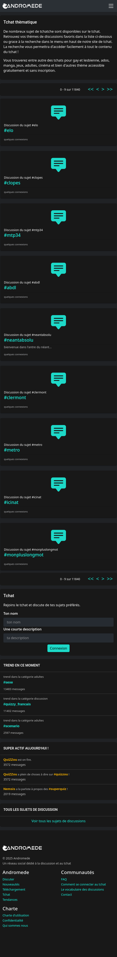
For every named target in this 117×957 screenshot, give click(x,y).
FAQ (64, 879)
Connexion (58, 648)
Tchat (6, 894)
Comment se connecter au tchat (83, 884)
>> (110, 89)
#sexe (8, 682)
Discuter (8, 879)
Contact (66, 894)
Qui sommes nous (15, 925)
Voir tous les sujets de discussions (58, 821)
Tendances (10, 900)
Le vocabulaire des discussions (82, 889)
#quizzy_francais (17, 704)
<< (91, 89)
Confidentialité (13, 920)
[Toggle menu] (111, 6)
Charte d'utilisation (16, 915)
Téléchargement (14, 889)
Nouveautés (11, 884)
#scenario (11, 726)
